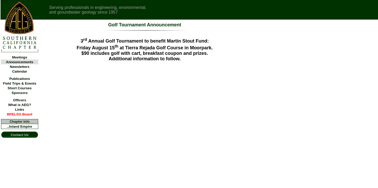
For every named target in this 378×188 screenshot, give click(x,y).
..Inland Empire (19, 126)
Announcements (19, 62)
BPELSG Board (19, 114)
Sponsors (19, 93)
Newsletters (20, 67)
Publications (19, 79)
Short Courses (20, 88)
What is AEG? (19, 105)
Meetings (19, 57)
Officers (19, 100)
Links (19, 109)
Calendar (19, 71)
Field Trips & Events (19, 83)
